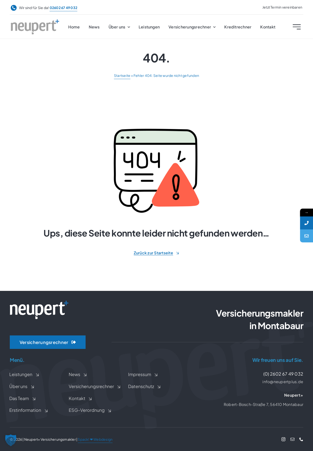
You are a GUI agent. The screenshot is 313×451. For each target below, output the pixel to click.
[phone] (301, 439)
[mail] (292, 439)
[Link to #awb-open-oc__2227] (297, 27)
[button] (11, 440)
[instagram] (283, 439)
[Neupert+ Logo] (35, 22)
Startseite (122, 75)
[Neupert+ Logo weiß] (39, 302)
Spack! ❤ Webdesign (95, 439)
